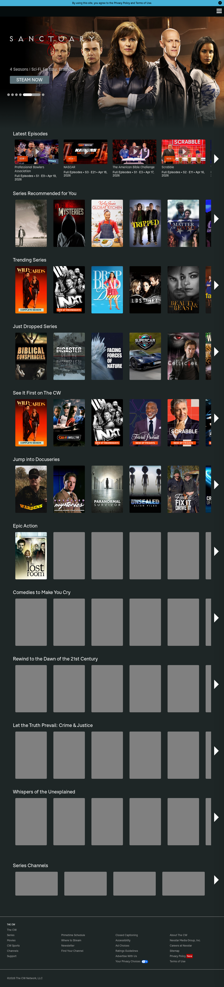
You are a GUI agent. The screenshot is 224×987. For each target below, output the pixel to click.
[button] (217, 159)
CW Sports (13, 945)
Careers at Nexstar (181, 945)
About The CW (178, 935)
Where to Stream (71, 940)
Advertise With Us (126, 956)
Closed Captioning (127, 935)
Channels (12, 950)
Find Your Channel (72, 950)
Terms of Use (143, 3)
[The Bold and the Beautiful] (36, 883)
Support (11, 956)
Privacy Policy (122, 3)
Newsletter (67, 945)
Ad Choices (122, 945)
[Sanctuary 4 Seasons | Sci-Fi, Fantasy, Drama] (112, 73)
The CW (7, 10)
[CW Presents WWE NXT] (183, 883)
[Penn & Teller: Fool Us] (85, 883)
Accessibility (123, 940)
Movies (11, 940)
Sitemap (174, 950)
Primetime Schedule (73, 935)
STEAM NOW (29, 79)
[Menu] (219, 11)
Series (10, 935)
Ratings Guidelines (127, 950)
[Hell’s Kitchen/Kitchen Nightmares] (134, 883)
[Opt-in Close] (220, 3)
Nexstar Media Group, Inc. (185, 940)
